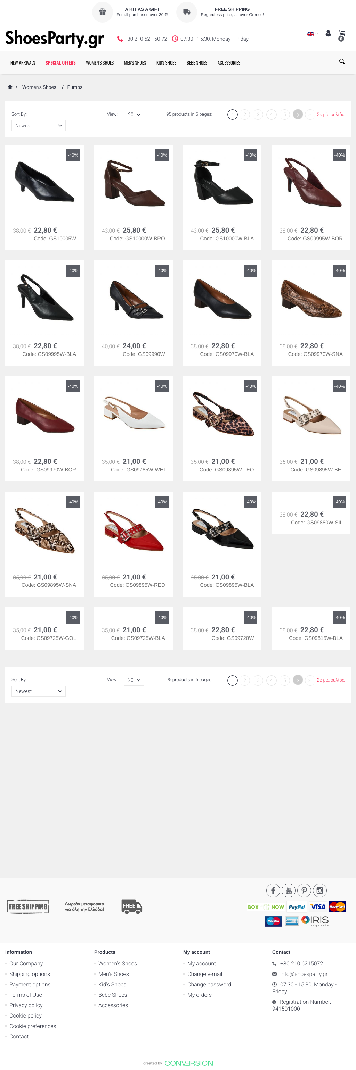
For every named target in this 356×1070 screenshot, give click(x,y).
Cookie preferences (32, 858)
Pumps (74, 87)
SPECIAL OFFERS (61, 62)
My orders (199, 827)
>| (310, 114)
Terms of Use (25, 827)
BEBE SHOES (197, 62)
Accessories (113, 837)
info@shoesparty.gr (304, 806)
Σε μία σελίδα (331, 114)
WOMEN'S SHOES (100, 62)
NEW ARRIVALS (22, 62)
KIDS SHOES (166, 62)
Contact (19, 868)
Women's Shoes (39, 87)
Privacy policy (26, 837)
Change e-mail (204, 806)
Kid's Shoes (112, 816)
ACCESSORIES (229, 62)
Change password (209, 816)
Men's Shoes (113, 806)
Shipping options (29, 806)
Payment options (30, 816)
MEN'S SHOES (135, 62)
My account (201, 795)
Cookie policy (25, 847)
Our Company (26, 795)
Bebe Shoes (112, 827)
